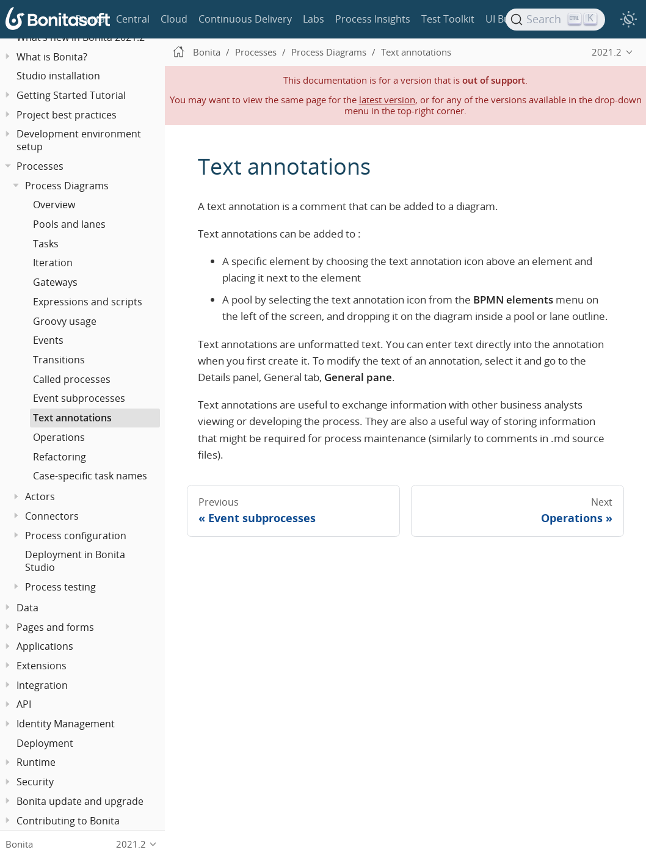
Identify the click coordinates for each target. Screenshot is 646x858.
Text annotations (72, 417)
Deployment (44, 743)
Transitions (59, 359)
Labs (313, 19)
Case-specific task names (90, 475)
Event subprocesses (79, 398)
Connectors (52, 516)
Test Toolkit (447, 19)
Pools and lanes (69, 224)
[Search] (556, 20)
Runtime (36, 762)
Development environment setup (78, 140)
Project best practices (66, 115)
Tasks (46, 243)
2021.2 (607, 52)
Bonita (90, 19)
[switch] (628, 19)
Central (133, 19)
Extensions (41, 665)
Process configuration (75, 535)
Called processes (72, 379)
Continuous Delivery (245, 19)
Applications (44, 646)
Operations (59, 437)
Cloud (174, 19)
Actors (40, 496)
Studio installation (58, 75)
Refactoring (59, 457)
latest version (387, 99)
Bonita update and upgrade (79, 801)
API (23, 704)
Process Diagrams (67, 185)
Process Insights (372, 19)
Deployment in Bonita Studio (75, 561)
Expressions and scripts (87, 301)
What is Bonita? (51, 57)
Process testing (60, 587)
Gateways (55, 282)
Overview (54, 204)
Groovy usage (64, 321)
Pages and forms (55, 627)
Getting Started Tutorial (71, 95)
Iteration (53, 262)
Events (48, 340)
